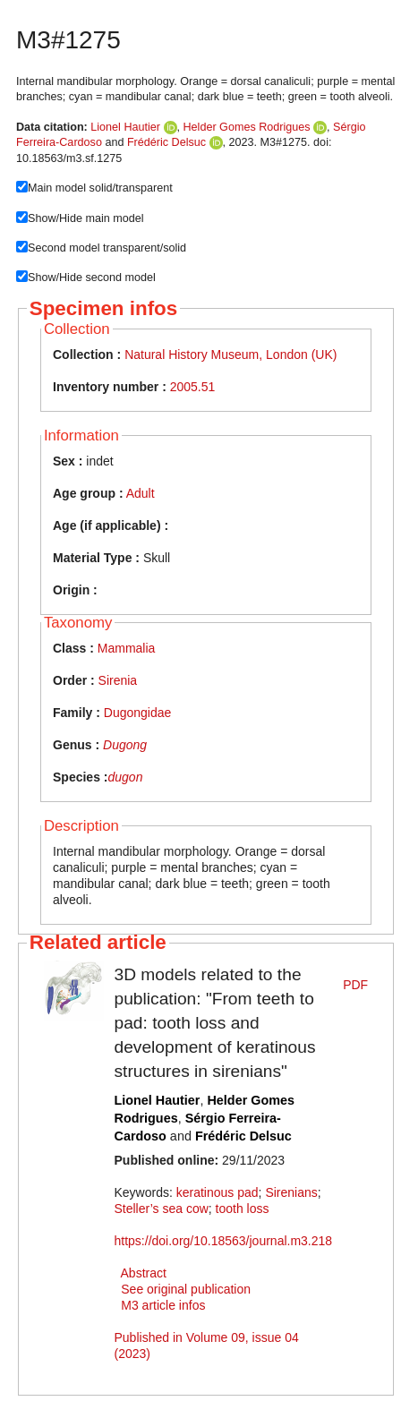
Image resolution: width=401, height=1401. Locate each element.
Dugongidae (138, 712)
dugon (124, 777)
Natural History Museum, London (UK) (230, 354)
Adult (140, 493)
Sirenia (118, 680)
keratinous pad (217, 1192)
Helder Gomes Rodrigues (247, 127)
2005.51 (193, 387)
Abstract (143, 1273)
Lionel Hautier (125, 127)
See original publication (186, 1289)
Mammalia (127, 648)
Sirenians (291, 1192)
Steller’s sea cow (162, 1208)
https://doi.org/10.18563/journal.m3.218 (224, 1241)
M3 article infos (163, 1305)
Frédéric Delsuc (166, 142)
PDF (355, 985)
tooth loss (242, 1208)
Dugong (125, 745)
